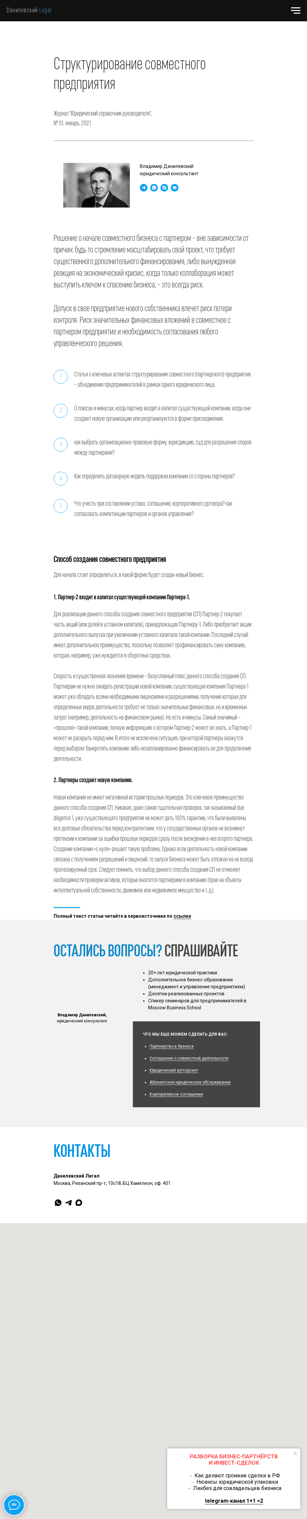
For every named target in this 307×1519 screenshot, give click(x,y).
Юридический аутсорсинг (174, 1070)
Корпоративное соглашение (176, 1094)
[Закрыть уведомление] (295, 1453)
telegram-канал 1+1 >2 (234, 1501)
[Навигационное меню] (295, 10)
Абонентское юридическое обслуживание (190, 1082)
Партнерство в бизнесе (172, 1046)
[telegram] (68, 1203)
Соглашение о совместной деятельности (189, 1058)
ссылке (182, 916)
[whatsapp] (58, 1203)
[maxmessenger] (79, 1203)
